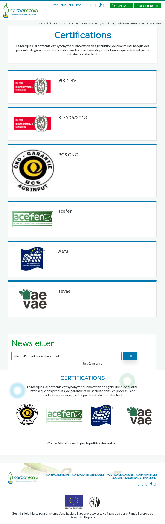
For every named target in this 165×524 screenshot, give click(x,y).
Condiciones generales (88, 474)
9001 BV (67, 80)
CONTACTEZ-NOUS (57, 474)
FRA (71, 5)
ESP (55, 5)
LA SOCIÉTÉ (44, 23)
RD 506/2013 (72, 117)
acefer (65, 211)
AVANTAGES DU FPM (84, 23)
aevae (64, 291)
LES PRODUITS (61, 23)
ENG (63, 5)
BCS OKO (68, 154)
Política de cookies (120, 474)
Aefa (63, 251)
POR (78, 5)
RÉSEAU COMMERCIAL (131, 23)
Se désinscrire (92, 363)
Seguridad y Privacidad (140, 477)
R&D (113, 23)
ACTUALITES (153, 23)
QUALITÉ (104, 23)
